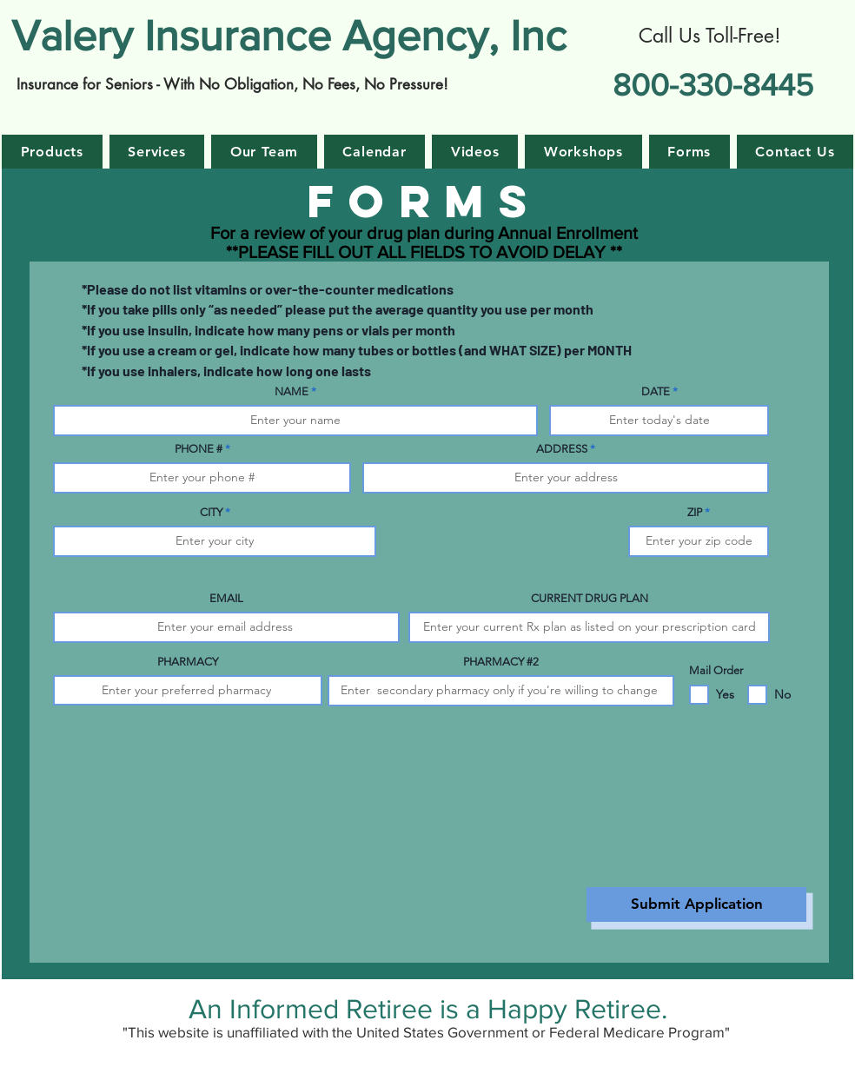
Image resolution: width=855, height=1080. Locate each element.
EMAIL (226, 598)
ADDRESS (561, 448)
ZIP (694, 512)
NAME (291, 391)
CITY (211, 512)
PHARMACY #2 (501, 661)
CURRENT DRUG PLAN (589, 598)
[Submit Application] (696, 904)
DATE (655, 391)
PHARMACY (187, 661)
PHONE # (198, 448)
